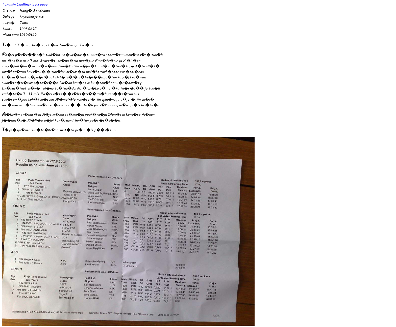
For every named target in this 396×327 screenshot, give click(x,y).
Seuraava (40, 4)
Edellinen (24, 4)
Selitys (8, 16)
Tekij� (9, 23)
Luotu (7, 28)
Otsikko (9, 10)
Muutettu (11, 34)
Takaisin (9, 4)
